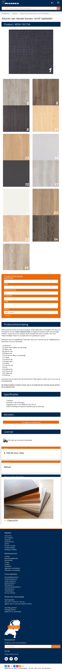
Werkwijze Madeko (11, 550)
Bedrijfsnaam (8, 278)
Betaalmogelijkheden (11, 558)
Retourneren (9, 560)
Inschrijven (55, 647)
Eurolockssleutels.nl (11, 579)
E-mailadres (8, 296)
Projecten (8, 540)
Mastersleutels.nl (10, 583)
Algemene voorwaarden (12, 568)
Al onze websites (10, 593)
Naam (6, 284)
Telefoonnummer (10, 290)
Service (7, 544)
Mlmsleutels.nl (9, 585)
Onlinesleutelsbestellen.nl (13, 587)
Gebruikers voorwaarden (12, 570)
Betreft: (6, 309)
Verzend (7, 315)
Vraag (6, 301)
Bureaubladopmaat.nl (11, 577)
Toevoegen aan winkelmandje (31, 422)
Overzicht (28, 500)
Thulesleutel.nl (9, 591)
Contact (7, 556)
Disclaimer (8, 566)
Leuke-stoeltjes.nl (10, 581)
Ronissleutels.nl (9, 589)
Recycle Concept (10, 546)
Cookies (7, 564)
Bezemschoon (9, 542)
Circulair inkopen (10, 548)
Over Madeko (9, 538)
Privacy (7, 562)
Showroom (8, 536)
